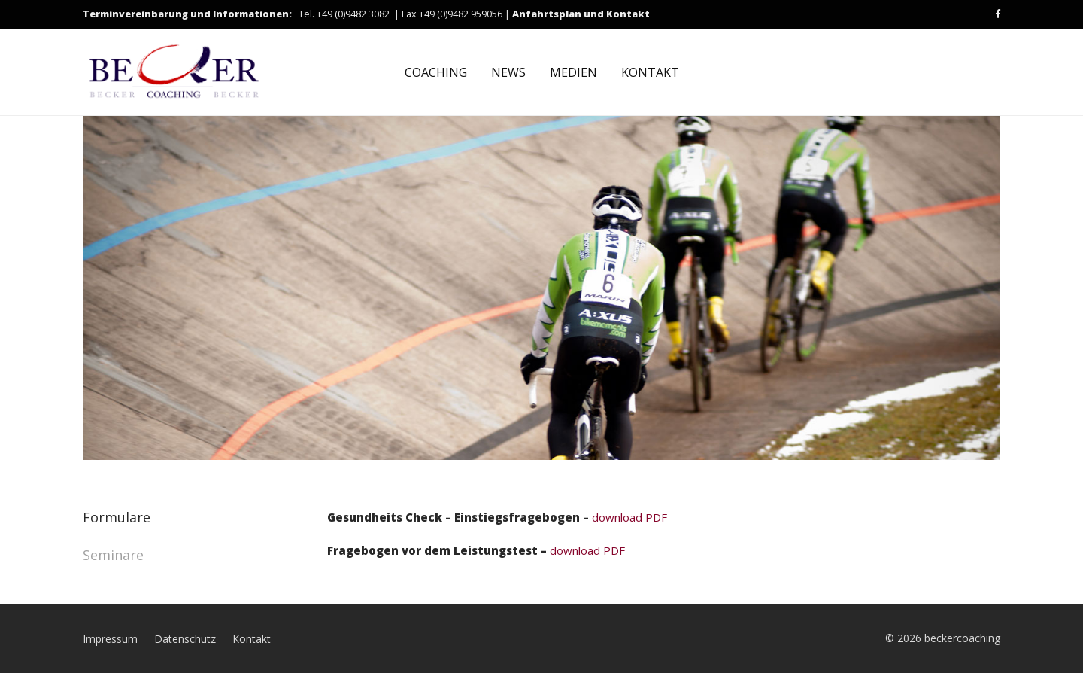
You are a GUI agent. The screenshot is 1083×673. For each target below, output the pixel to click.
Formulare (116, 517)
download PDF (497, 517)
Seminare (113, 555)
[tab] (197, 527)
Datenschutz (185, 639)
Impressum (110, 639)
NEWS (508, 72)
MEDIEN (573, 72)
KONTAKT (650, 72)
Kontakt (251, 639)
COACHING (436, 72)
